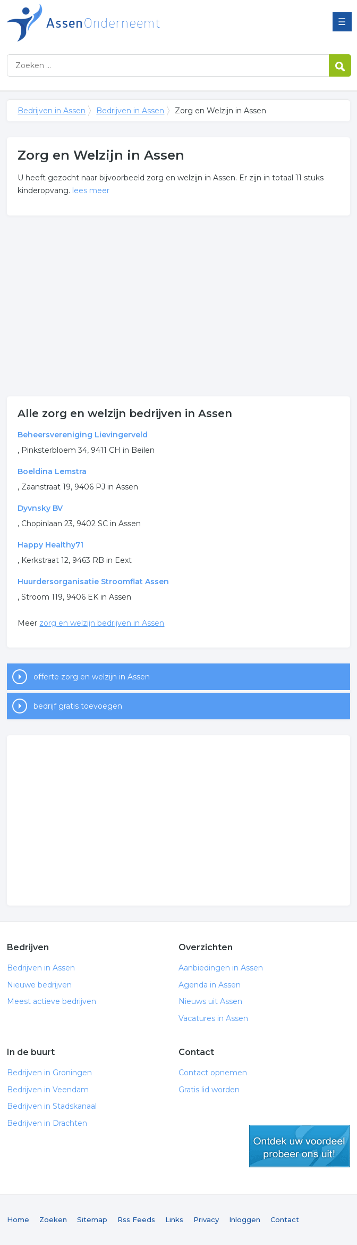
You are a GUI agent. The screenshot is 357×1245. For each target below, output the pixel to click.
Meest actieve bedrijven (51, 1001)
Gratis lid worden (209, 1089)
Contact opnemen (212, 1072)
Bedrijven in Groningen (49, 1072)
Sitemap (92, 1219)
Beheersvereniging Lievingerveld (83, 434)
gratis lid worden (299, 1146)
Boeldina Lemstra (52, 471)
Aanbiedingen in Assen (220, 968)
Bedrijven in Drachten (47, 1123)
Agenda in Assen (209, 985)
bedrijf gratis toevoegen (77, 706)
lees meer (90, 190)
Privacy (206, 1219)
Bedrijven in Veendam (48, 1089)
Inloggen (244, 1219)
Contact (284, 1219)
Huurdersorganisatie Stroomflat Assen (93, 581)
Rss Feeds (136, 1219)
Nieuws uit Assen (210, 1001)
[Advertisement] (178, 305)
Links (174, 1219)
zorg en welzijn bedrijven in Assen (101, 623)
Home (18, 1219)
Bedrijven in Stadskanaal (52, 1106)
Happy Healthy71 (50, 545)
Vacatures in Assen (213, 1018)
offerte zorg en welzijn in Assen (91, 677)
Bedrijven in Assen (140, 23)
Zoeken (53, 1219)
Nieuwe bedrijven (39, 985)
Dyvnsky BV (40, 508)
